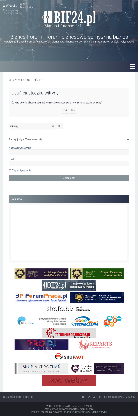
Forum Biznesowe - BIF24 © (76, 406)
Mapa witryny (99, 411)
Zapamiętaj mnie (21, 170)
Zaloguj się (15, 139)
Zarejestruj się (33, 139)
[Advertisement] (69, 233)
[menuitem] (23, 4)
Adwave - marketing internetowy (71, 411)
